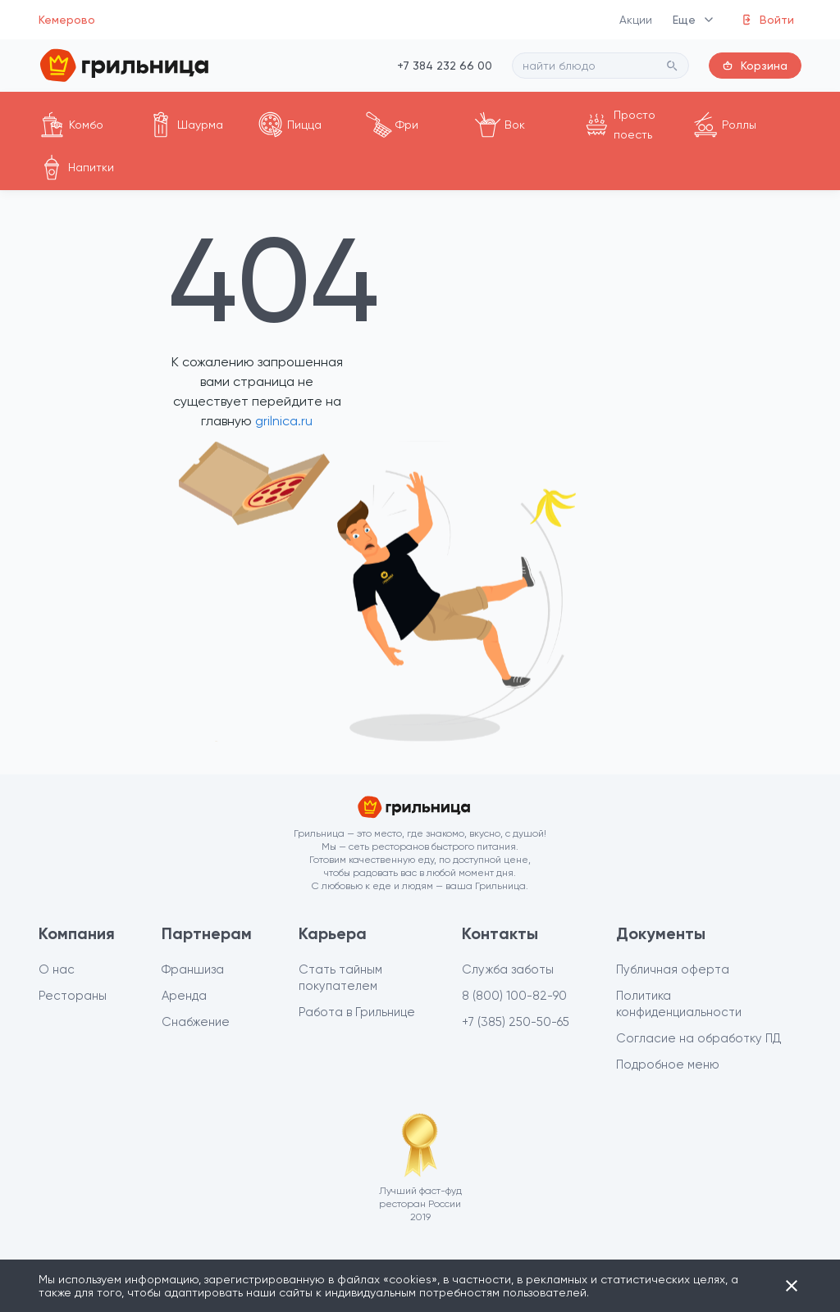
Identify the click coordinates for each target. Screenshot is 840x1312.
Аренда (184, 995)
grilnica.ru (282, 421)
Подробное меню (667, 1064)
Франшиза (193, 969)
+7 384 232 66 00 (444, 65)
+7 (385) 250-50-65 (515, 1022)
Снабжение (196, 1022)
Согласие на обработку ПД (699, 1038)
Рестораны (73, 995)
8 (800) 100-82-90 (514, 995)
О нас (57, 969)
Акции (636, 19)
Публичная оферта (672, 969)
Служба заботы (508, 969)
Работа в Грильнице (357, 1012)
